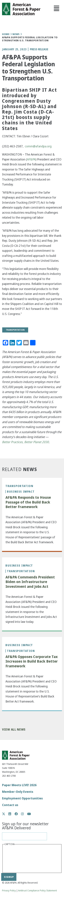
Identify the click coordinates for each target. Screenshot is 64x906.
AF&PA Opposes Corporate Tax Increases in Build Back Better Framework (31, 661)
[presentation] (19, 859)
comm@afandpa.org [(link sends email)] (38, 146)
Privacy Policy (9, 890)
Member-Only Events (17, 792)
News (16, 34)
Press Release (39, 49)
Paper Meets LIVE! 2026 (19, 785)
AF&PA (31, 159)
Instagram (24, 813)
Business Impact (20, 491)
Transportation (19, 486)
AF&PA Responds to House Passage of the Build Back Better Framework (28, 502)
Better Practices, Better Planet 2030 (25, 442)
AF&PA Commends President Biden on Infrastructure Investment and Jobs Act (30, 582)
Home (6, 34)
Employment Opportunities (22, 798)
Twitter (5, 813)
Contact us (10, 805)
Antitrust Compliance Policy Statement (37, 890)
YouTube (29, 814)
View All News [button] (13, 729)
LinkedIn (11, 813)
